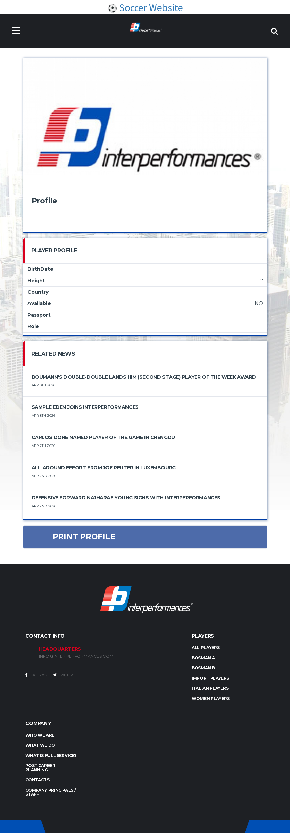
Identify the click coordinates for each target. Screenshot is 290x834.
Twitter (63, 676)
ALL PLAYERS (205, 648)
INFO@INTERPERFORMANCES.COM (76, 657)
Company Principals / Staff (50, 792)
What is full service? (51, 756)
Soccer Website (145, 7)
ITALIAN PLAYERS (210, 688)
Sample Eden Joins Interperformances (85, 407)
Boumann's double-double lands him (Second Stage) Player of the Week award (144, 377)
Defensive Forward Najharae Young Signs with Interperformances (126, 498)
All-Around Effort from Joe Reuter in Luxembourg (104, 468)
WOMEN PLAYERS (210, 699)
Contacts (37, 780)
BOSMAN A (203, 658)
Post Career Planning (40, 768)
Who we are (39, 735)
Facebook (36, 676)
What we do (40, 745)
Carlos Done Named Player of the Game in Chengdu (103, 438)
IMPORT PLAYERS (210, 678)
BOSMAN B (203, 668)
